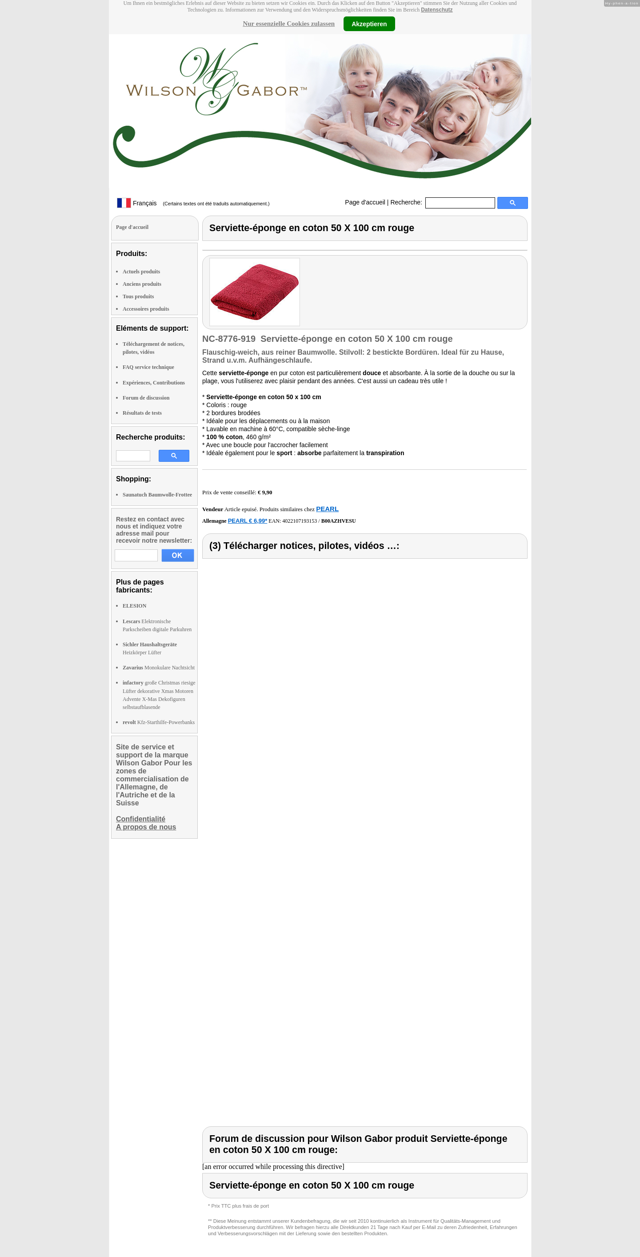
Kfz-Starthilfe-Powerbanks (159, 722)
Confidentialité (140, 819)
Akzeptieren (369, 23)
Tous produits (138, 296)
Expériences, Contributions (154, 383)
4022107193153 (299, 521)
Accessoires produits (146, 309)
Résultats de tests (142, 413)
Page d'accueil (365, 202)
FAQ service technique (148, 367)
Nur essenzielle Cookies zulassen (289, 23)
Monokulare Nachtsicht (159, 668)
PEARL (327, 508)
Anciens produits (142, 284)
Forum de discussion (146, 398)
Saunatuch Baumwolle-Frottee (157, 495)
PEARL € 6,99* (248, 520)
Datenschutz (436, 10)
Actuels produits (141, 271)
